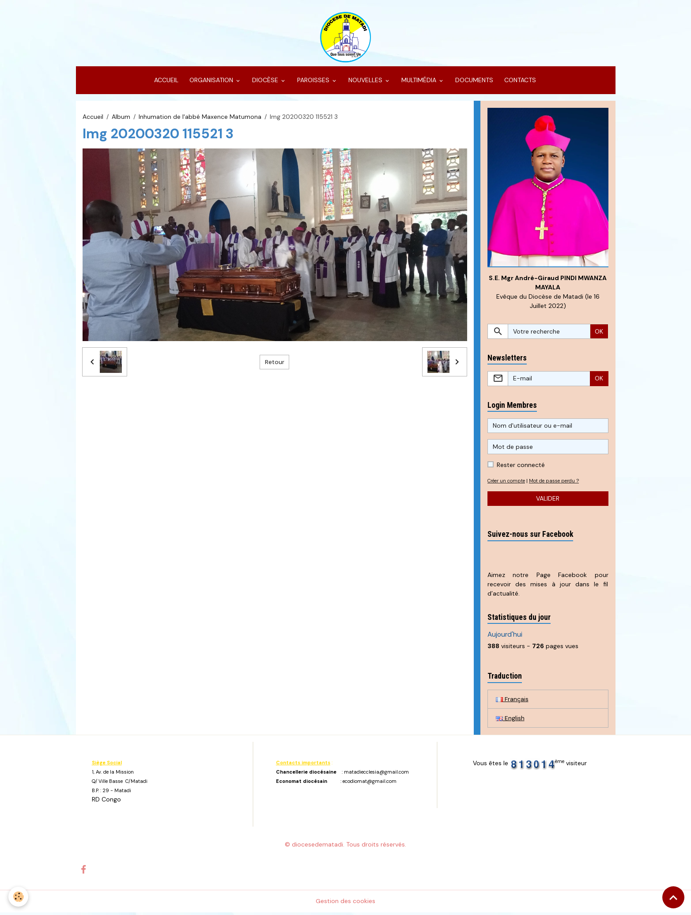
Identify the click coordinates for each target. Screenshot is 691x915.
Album (121, 118)
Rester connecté (521, 467)
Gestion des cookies (345, 903)
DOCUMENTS (473, 82)
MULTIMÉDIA (419, 82)
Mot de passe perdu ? (558, 483)
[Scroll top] (673, 897)
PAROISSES (313, 82)
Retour (274, 364)
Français (512, 701)
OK (599, 334)
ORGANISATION (211, 82)
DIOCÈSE (265, 82)
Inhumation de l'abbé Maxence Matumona (200, 118)
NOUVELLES (365, 82)
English (510, 720)
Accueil (93, 118)
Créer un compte (508, 483)
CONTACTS (519, 82)
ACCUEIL (165, 82)
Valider (547, 501)
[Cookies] (19, 897)
